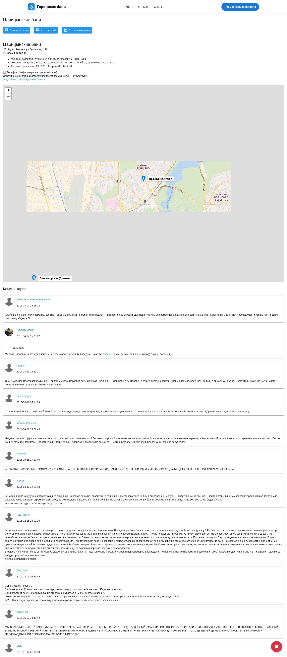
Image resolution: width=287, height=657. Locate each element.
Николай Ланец (25, 331)
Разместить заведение (240, 6)
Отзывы (143, 6)
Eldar (19, 647)
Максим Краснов (26, 424)
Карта (129, 6)
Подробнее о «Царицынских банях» (24, 81)
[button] (160, 181)
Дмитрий (22, 571)
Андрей (21, 367)
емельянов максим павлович (33, 300)
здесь (108, 355)
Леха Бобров (24, 397)
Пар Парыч (23, 516)
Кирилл (21, 482)
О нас (158, 6)
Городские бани (47, 6)
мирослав (22, 613)
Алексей (21, 455)
